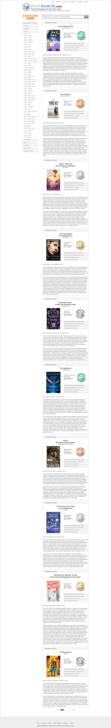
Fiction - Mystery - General (30, 79)
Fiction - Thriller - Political (29, 123)
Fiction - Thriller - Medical (29, 121)
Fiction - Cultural (27, 46)
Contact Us (86, 1)
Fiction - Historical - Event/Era (30, 60)
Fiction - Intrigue (27, 70)
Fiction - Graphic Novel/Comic (30, 58)
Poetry (25, 142)
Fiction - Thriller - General (29, 118)
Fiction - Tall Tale (27, 109)
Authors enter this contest (70, 49)
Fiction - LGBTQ (27, 72)
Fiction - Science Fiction (29, 97)
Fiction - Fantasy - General (30, 53)
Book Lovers (57, 1)
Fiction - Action (27, 33)
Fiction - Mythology (28, 88)
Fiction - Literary (27, 74)
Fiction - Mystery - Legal (29, 83)
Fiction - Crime (27, 44)
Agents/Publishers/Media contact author (74, 43)
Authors (63, 1)
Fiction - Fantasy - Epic (29, 51)
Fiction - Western (27, 135)
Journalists (80, 1)
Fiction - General (27, 56)
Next (74, 709)
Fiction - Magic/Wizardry (29, 76)
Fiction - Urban (27, 131)
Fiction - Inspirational (28, 69)
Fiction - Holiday (27, 63)
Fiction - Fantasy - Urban (29, 54)
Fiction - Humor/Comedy (29, 67)
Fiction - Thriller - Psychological (28, 126)
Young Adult (26, 148)
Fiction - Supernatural (28, 106)
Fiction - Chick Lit (28, 42)
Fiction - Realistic (28, 93)
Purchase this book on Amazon (72, 47)
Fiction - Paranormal (28, 91)
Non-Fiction (26, 139)
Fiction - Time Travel (28, 130)
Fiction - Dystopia (28, 49)
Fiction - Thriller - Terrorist (29, 128)
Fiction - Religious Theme (29, 95)
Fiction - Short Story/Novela (30, 99)
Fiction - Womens (28, 137)
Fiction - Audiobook (28, 40)
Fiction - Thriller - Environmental (28, 114)
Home (52, 1)
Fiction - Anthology (28, 39)
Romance (26, 145)
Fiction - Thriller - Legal (29, 119)
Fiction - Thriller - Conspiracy (30, 111)
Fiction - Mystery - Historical (30, 81)
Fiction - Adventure (28, 35)
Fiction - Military (27, 77)
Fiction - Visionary (28, 133)
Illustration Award (28, 150)
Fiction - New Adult (28, 90)
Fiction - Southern (28, 102)
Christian (26, 28)
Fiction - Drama (27, 47)
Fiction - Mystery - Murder (29, 84)
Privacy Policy (62, 725)
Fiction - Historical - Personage (31, 62)
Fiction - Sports (27, 104)
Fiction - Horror (27, 65)
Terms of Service (70, 725)
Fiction (25, 31)
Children (25, 25)
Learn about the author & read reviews (74, 45)
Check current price (68, 35)
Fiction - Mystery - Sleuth (29, 86)
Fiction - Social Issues (29, 100)
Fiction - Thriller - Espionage (30, 116)
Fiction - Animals (27, 37)
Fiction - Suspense (28, 107)
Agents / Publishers (71, 1)
